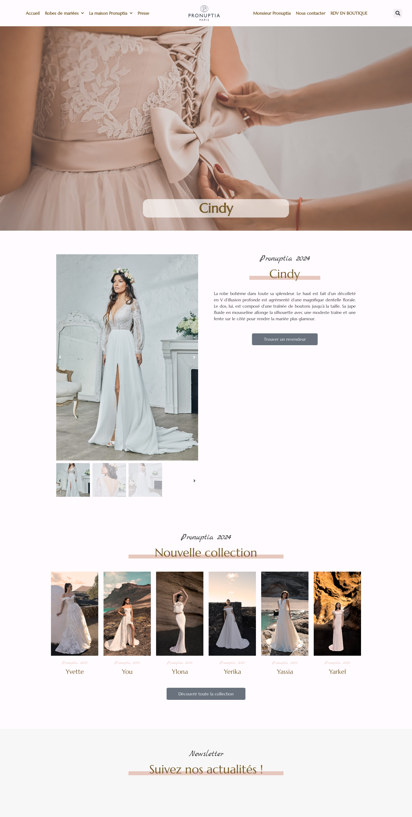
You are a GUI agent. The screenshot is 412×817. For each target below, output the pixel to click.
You (127, 672)
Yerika (232, 672)
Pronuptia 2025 (74, 662)
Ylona (180, 672)
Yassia (285, 672)
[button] (397, 13)
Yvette (75, 672)
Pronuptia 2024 (285, 258)
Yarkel (337, 672)
